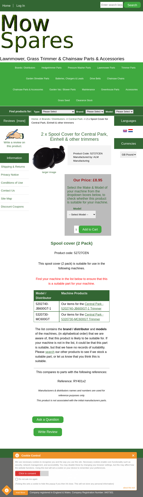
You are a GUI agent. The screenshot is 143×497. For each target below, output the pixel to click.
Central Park (76, 119)
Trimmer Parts (128, 67)
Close (133, 455)
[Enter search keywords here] (111, 5)
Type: (37, 111)
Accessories (132, 89)
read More (20, 492)
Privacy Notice (10, 174)
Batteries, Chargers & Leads (69, 78)
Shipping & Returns (13, 166)
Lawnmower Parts (106, 67)
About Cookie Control (17, 455)
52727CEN (81, 253)
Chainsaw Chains (115, 78)
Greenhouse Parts (110, 89)
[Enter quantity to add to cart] (76, 229)
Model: (109, 111)
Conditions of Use (12, 182)
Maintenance (88, 89)
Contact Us (8, 190)
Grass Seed (64, 100)
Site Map (6, 198)
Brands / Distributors (53, 119)
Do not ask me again (26, 479)
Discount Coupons (12, 206)
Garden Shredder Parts (37, 78)
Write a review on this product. (14, 138)
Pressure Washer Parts (79, 67)
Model (77, 208)
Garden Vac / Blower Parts (62, 89)
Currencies (128, 143)
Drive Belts (95, 78)
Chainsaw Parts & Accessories (28, 89)
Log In (20, 5)
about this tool (129, 488)
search (49, 351)
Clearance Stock (84, 100)
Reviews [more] (14, 120)
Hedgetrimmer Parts (51, 67)
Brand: (80, 111)
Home (6, 5)
